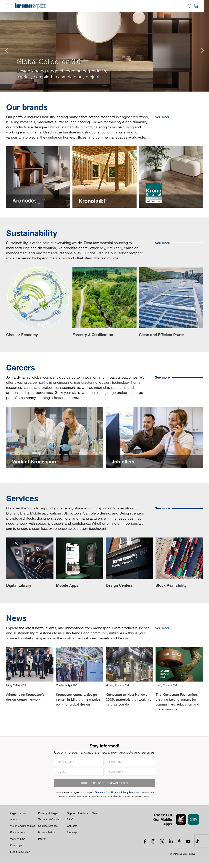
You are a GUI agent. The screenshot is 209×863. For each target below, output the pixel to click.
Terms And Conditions (51, 819)
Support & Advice (78, 814)
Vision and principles (22, 826)
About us (15, 819)
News (95, 814)
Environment (17, 833)
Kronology (16, 846)
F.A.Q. (70, 819)
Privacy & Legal (48, 814)
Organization (18, 814)
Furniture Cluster (20, 852)
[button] (8, 46)
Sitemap (72, 833)
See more (162, 117)
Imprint (42, 839)
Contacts (72, 826)
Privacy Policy (46, 833)
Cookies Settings (48, 826)
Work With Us (17, 839)
